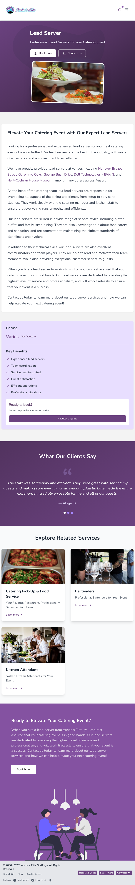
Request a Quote (67, 418)
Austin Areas (33, 874)
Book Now (24, 769)
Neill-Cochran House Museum (30, 180)
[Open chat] (119, 9)
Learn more (14, 614)
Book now (43, 53)
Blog (20, 874)
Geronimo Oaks (30, 174)
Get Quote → (28, 336)
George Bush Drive (58, 174)
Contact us (72, 53)
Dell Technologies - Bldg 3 (94, 174)
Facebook (38, 880)
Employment (106, 872)
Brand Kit (8, 874)
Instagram (21, 880)
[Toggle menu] (127, 10)
